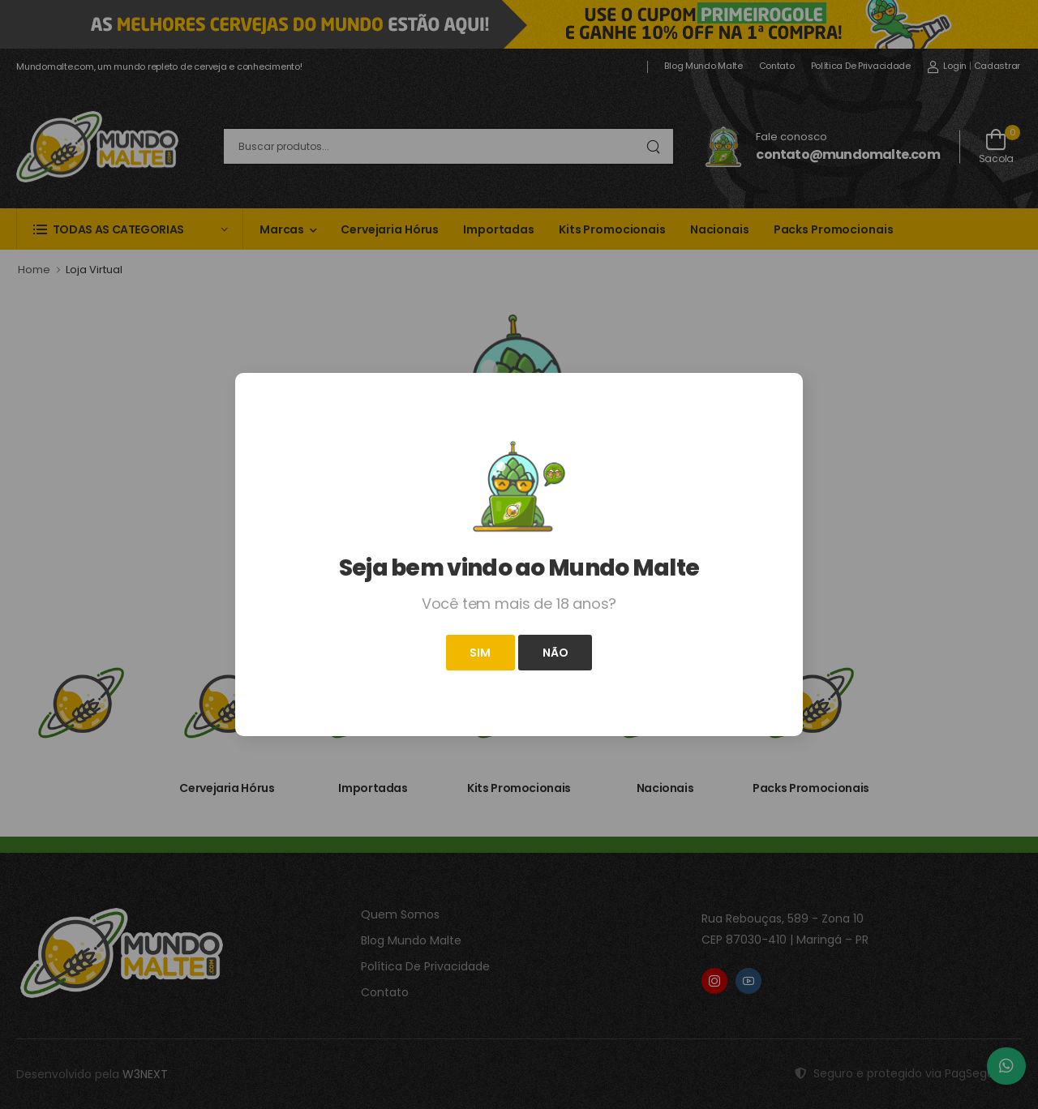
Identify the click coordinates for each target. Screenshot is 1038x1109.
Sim (480, 652)
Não (555, 652)
